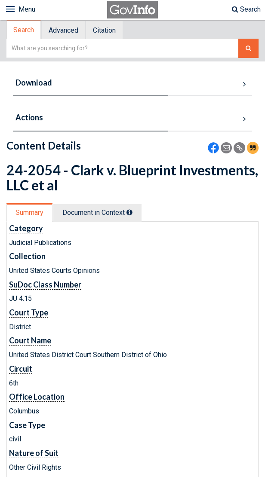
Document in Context (97, 212)
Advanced (63, 30)
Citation (104, 30)
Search (246, 9)
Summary (29, 212)
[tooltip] (129, 212)
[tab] (24, 30)
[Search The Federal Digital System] (248, 48)
